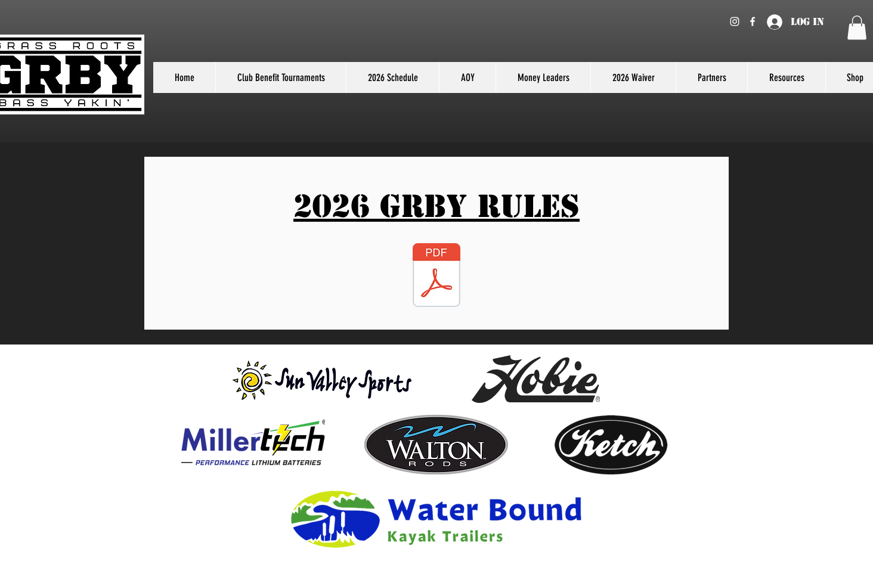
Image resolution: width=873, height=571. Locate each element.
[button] (857, 27)
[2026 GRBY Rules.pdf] (436, 276)
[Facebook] (753, 21)
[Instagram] (735, 21)
